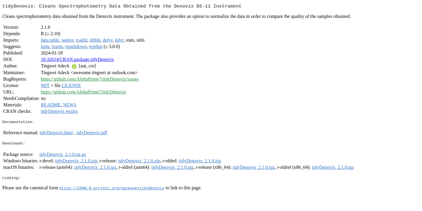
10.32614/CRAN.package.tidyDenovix (77, 60)
